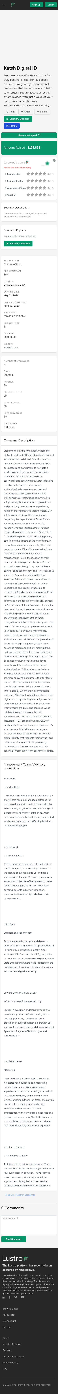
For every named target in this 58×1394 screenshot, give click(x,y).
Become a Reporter (18, 243)
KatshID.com (11, 347)
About (5, 1338)
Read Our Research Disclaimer (20, 1195)
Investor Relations (12, 1344)
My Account (9, 1321)
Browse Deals (10, 1308)
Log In (51, 5)
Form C (11, 126)
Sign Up (36, 5)
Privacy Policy (10, 1362)
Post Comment (13, 1239)
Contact (6, 1350)
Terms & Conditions (13, 1356)
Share (25, 112)
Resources (8, 1314)
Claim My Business (18, 119)
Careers (6, 1327)
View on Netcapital (29, 135)
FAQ (4, 1368)
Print (10, 112)
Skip (50, 174)
